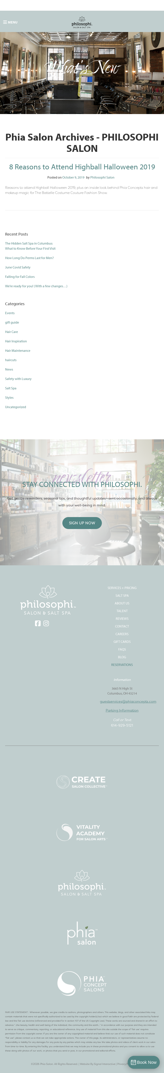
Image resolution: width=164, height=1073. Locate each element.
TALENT (122, 611)
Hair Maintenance (17, 350)
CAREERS (122, 634)
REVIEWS (122, 618)
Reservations (122, 665)
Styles (9, 397)
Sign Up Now (82, 523)
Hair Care (11, 332)
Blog (122, 657)
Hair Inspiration (16, 341)
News (9, 369)
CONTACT (122, 626)
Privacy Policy (125, 1064)
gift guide (12, 322)
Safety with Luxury (18, 379)
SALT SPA (122, 595)
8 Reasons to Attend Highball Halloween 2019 (82, 166)
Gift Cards (122, 641)
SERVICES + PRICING (122, 588)
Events (10, 313)
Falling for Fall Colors (20, 276)
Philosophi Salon (102, 177)
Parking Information (122, 710)
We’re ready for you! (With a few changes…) (36, 286)
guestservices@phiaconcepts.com (128, 701)
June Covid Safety (18, 267)
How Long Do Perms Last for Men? (29, 258)
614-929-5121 (122, 725)
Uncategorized (15, 407)
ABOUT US (122, 603)
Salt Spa (10, 388)
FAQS (122, 649)
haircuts (10, 360)
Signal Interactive (104, 1064)
